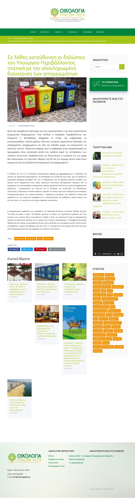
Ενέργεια (97, 299)
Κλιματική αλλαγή (100, 311)
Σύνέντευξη (98, 331)
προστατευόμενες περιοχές (103, 347)
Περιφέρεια (98, 323)
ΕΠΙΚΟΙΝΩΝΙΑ (87, 32)
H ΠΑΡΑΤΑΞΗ (44, 32)
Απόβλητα (97, 283)
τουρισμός (119, 347)
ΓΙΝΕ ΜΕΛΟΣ (100, 32)
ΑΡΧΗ (9, 38)
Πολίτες (107, 327)
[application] (108, 247)
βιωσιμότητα (111, 335)
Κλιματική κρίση (114, 311)
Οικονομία (103, 319)
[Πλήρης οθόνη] (122, 254)
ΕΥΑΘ (110, 295)
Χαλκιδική (118, 331)
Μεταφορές (118, 315)
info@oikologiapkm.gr (21, 477)
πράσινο (106, 343)
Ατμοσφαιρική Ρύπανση (102, 287)
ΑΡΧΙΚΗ (33, 32)
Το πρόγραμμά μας (76, 463)
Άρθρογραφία (98, 275)
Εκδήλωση (118, 295)
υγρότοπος (97, 351)
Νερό (95, 319)
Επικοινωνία (53, 463)
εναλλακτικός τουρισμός (102, 339)
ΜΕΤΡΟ (109, 315)
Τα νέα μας (17, 38)
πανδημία (97, 343)
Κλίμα (40, 239)
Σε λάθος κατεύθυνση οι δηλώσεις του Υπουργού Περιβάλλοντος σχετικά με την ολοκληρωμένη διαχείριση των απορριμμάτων (46, 65)
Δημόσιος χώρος (99, 295)
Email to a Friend (56, 249)
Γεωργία (96, 291)
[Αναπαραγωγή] (95, 254)
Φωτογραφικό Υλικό (57, 466)
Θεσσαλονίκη (108, 303)
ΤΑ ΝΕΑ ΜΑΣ (72, 32)
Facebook (14, 249)
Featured (22, 126)
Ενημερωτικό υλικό (56, 459)
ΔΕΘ (103, 291)
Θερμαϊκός (97, 303)
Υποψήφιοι (108, 331)
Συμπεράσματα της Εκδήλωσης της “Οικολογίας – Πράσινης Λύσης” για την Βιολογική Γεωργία (46, 331)
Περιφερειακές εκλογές (112, 323)
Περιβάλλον (48, 239)
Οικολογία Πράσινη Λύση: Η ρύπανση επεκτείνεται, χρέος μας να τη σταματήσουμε (17, 405)
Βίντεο (51, 456)
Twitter (27, 249)
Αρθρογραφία (108, 283)
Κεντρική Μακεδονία (101, 307)
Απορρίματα (31, 239)
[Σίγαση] (118, 254)
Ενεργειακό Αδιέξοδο (110, 299)
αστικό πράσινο (99, 335)
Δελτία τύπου (28, 38)
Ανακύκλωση (19, 239)
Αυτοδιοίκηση (118, 287)
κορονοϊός (117, 339)
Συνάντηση (116, 327)
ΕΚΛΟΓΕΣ (58, 32)
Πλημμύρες (97, 327)
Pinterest (40, 249)
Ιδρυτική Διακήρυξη (76, 459)
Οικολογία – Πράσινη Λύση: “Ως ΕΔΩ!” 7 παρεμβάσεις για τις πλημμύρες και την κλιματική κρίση (18, 289)
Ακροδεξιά (109, 275)
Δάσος (109, 291)
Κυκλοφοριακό (99, 315)
